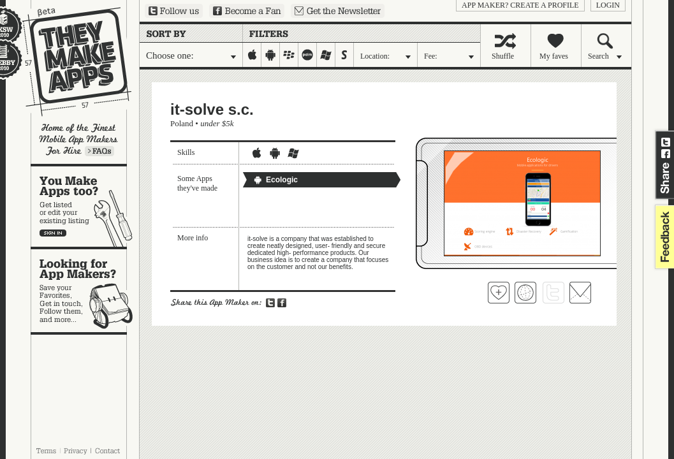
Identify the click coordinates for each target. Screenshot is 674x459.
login (608, 5)
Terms (46, 450)
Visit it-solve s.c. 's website (525, 292)
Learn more (99, 151)
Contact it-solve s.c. (580, 292)
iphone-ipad (252, 55)
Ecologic (275, 179)
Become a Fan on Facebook (246, 11)
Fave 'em (498, 292)
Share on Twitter (665, 142)
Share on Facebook (665, 153)
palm (307, 55)
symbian (344, 55)
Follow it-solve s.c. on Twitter (553, 292)
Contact (108, 450)
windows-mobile (326, 55)
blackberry (289, 55)
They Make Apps (68, 61)
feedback (663, 237)
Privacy (75, 450)
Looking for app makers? (85, 290)
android (270, 55)
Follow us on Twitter (174, 11)
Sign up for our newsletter (338, 11)
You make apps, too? (85, 206)
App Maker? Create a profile (520, 5)
